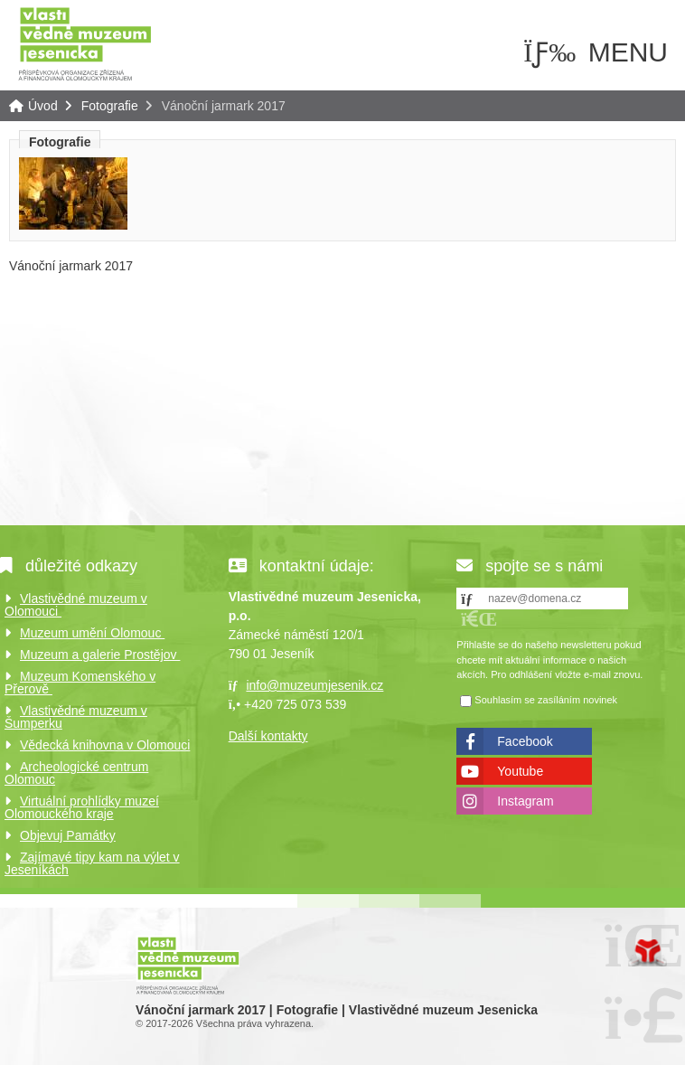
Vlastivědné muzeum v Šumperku (76, 716)
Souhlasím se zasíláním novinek (545, 699)
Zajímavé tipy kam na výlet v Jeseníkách (92, 863)
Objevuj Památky (68, 835)
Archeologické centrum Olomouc (76, 773)
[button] (479, 618)
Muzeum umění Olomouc (92, 633)
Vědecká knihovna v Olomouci (105, 745)
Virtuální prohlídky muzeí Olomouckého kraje (82, 807)
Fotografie (109, 105)
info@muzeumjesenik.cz (314, 685)
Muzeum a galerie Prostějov (100, 654)
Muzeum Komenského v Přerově (80, 682)
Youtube (520, 771)
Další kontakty (268, 736)
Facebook (524, 741)
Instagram (525, 801)
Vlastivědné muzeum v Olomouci (76, 604)
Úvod (85, 43)
